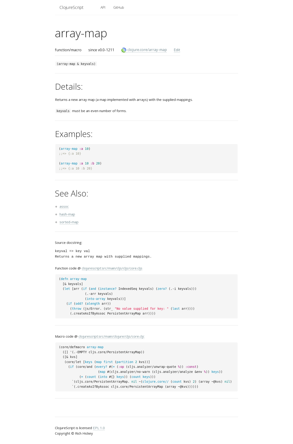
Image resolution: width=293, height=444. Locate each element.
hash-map (67, 214)
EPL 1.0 (99, 427)
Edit (177, 49)
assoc (64, 206)
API (102, 7)
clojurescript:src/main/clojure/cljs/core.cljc (111, 336)
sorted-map (69, 222)
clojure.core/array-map (144, 49)
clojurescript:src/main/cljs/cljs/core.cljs (112, 268)
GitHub (118, 7)
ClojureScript (71, 7)
